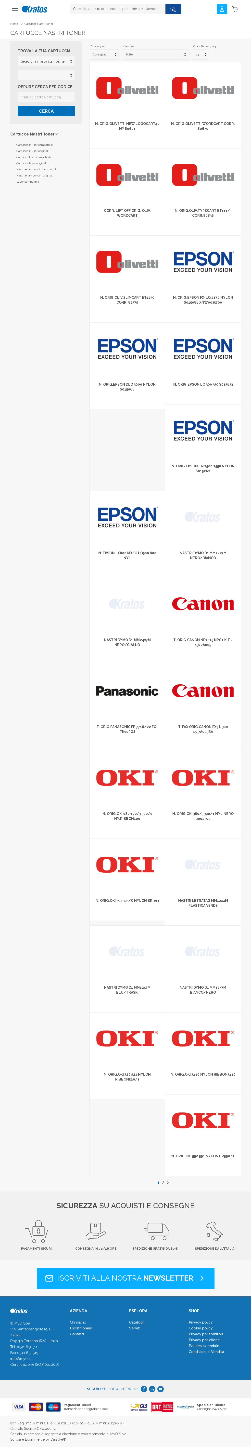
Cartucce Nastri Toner (39, 24)
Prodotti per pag (204, 46)
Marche (128, 46)
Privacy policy (201, 1322)
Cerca (46, 111)
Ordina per (97, 46)
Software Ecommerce (27, 1439)
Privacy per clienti (204, 1340)
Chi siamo (78, 1322)
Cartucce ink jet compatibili (34, 145)
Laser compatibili (27, 181)
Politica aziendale (204, 1346)
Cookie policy (201, 1328)
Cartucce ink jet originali (32, 151)
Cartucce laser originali (31, 163)
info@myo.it (20, 1358)
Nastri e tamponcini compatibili (36, 169)
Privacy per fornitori (206, 1334)
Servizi (134, 1328)
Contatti (77, 1334)
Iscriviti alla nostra (126, 1278)
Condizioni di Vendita (206, 1352)
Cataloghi (137, 1322)
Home (14, 24)
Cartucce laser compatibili (33, 157)
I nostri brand (81, 1328)
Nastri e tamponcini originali (34, 175)
